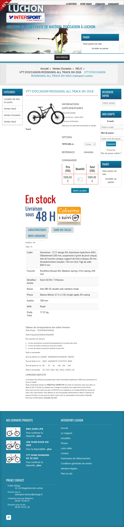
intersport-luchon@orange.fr (29, 494)
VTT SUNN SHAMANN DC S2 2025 (37, 457)
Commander (113, 4)
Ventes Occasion (61, 68)
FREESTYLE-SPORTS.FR (55, 385)
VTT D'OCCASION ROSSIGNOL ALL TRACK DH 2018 (50, 72)
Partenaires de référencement (75, 458)
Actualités (65, 438)
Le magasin (66, 433)
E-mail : (111, 121)
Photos (64, 443)
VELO (78, 68)
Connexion (100, 4)
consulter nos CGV (50, 398)
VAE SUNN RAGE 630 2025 (37, 443)
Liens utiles (66, 448)
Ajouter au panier (80, 190)
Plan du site (66, 473)
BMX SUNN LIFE (34, 429)
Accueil (44, 68)
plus (39, 436)
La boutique (71, 3)
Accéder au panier (100, 48)
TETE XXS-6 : (68, 144)
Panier (86, 37)
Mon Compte (108, 114)
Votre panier (86, 4)
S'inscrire (111, 149)
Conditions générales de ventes (76, 463)
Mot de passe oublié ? (111, 153)
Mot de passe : (108, 132)
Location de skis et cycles (12, 100)
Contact (64, 453)
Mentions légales (69, 468)
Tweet (28, 129)
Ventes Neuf (10, 108)
